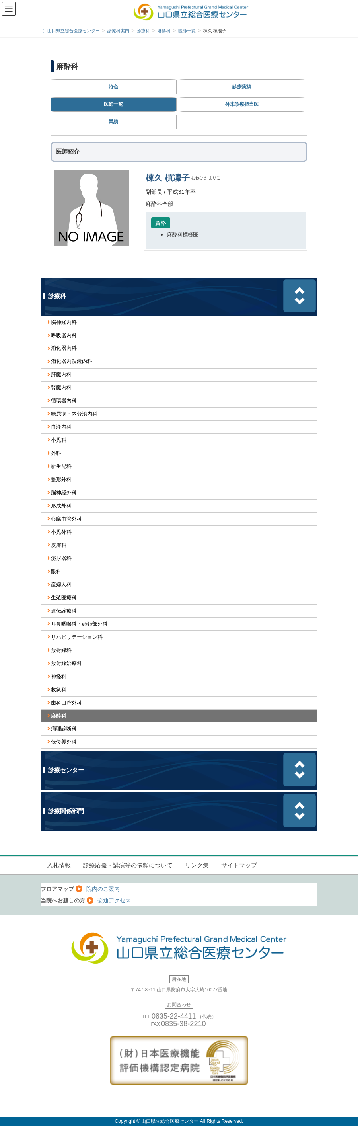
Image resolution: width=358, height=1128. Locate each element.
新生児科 (61, 466)
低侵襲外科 (64, 742)
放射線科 (61, 650)
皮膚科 (58, 545)
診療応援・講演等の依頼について (128, 865)
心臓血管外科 (66, 519)
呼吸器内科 (64, 335)
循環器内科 (64, 401)
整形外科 (61, 479)
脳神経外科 (64, 493)
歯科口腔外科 (66, 703)
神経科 (58, 676)
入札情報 (59, 865)
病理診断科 (64, 729)
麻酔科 (58, 716)
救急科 (58, 690)
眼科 (56, 571)
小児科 (58, 440)
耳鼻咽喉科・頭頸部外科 (79, 624)
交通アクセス (114, 900)
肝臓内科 (61, 374)
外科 (56, 453)
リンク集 (197, 865)
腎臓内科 (61, 387)
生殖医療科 (64, 598)
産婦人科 (61, 584)
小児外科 (61, 532)
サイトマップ (239, 865)
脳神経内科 (64, 322)
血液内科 (61, 427)
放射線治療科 (66, 663)
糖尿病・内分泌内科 (74, 414)
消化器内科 (64, 348)
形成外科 (61, 506)
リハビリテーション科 (77, 637)
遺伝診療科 (64, 611)
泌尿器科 (61, 558)
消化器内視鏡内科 (71, 361)
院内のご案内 (103, 889)
